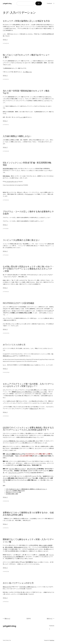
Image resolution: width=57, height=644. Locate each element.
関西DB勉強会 (6, 176)
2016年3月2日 (5, 416)
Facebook (29, 194)
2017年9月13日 (6, 43)
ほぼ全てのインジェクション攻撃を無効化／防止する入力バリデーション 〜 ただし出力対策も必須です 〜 (28, 428)
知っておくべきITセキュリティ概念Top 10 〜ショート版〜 (26, 56)
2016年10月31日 (6, 333)
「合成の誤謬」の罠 (43, 554)
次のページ (50, 618)
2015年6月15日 (6, 501)
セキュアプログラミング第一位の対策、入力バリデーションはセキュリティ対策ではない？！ (28, 385)
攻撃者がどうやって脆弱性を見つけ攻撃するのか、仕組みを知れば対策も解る (28, 513)
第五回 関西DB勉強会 (8, 168)
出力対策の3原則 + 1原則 (12, 494)
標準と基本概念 (9, 547)
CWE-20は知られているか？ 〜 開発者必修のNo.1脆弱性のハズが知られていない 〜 (26, 489)
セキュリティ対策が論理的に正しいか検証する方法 (26, 21)
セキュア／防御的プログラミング (14, 454)
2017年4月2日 (5, 255)
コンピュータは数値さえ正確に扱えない (21, 240)
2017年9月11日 (6, 79)
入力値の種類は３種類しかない (17, 136)
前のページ (6, 618)
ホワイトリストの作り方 (14, 344)
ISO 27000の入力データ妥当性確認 (18, 303)
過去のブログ (34, 408)
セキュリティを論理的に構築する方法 (15, 490)
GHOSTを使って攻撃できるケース (27, 587)
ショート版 (22, 117)
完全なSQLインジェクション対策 (13, 492)
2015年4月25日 (6, 571)
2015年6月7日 (5, 527)
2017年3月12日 (6, 291)
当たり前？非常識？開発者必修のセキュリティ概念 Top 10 (26, 92)
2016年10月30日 (6, 372)
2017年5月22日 (6, 151)
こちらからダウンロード (12, 181)
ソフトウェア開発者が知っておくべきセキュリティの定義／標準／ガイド (21, 441)
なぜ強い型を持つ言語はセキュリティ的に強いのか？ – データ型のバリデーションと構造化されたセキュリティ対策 (28, 268)
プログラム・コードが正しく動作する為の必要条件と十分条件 (28, 212)
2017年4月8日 (5, 228)
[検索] (38, 3)
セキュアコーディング (32, 469)
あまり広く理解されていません (17, 469)
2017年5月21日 (6, 200)
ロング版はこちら (27, 72)
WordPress (52, 640)
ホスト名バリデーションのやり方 (18, 583)
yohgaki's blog (7, 3)
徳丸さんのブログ (7, 587)
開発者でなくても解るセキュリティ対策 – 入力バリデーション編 (28, 540)
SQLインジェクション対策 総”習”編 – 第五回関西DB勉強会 (27, 163)
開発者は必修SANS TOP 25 (20, 547)
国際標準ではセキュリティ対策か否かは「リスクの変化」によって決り (29, 392)
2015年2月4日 (5, 601)
